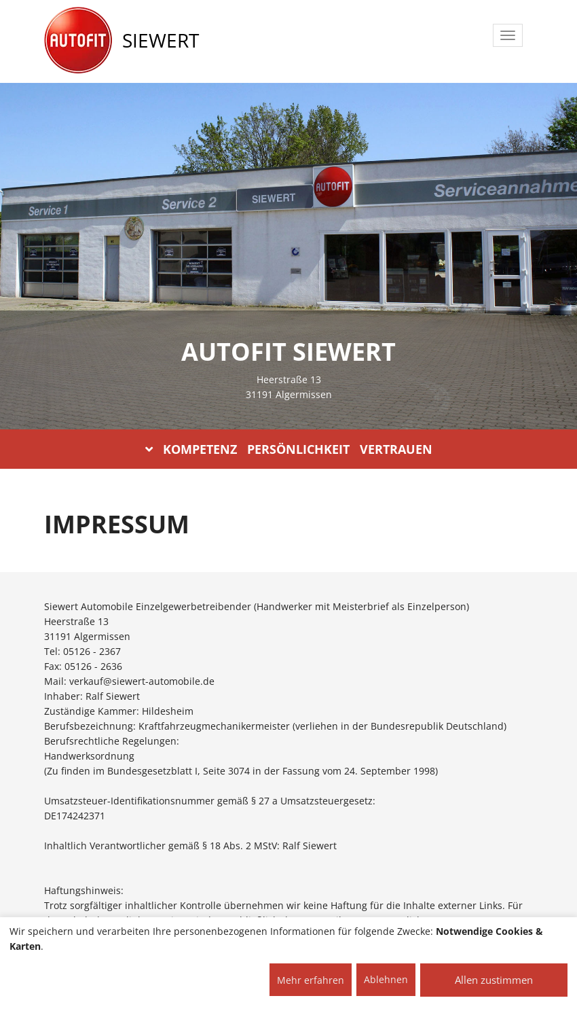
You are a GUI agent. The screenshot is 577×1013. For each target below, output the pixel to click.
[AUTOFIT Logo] (78, 41)
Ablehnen (386, 979)
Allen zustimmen (494, 980)
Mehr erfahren (310, 980)
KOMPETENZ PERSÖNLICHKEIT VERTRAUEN (288, 449)
